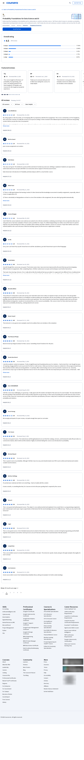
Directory (46, 683)
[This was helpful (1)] (7, 515)
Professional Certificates (9, 678)
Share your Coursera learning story (69, 645)
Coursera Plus (6, 675)
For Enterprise (6, 686)
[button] (10, 588)
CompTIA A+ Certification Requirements (71, 617)
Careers (5, 670)
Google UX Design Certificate (28, 633)
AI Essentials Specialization (51, 611)
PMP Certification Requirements (69, 636)
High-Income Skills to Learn (71, 628)
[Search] (70, 3)
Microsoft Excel (7, 625)
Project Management (8, 628)
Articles (46, 681)
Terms (45, 667)
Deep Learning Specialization (48, 627)
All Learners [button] (6, 104)
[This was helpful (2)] (7, 445)
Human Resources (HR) (9, 622)
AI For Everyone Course (50, 619)
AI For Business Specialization (48, 615)
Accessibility (47, 675)
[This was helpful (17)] (7, 177)
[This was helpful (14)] (7, 205)
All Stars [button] (17, 104)
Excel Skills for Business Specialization (50, 631)
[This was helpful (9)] (7, 307)
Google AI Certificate (28, 611)
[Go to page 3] (13, 592)
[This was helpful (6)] (7, 348)
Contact (46, 678)
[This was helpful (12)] (7, 231)
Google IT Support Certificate (28, 624)
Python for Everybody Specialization (50, 647)
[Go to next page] (21, 592)
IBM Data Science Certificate (30, 645)
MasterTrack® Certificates (10, 681)
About (4, 662)
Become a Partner (7, 694)
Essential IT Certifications (71, 625)
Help (45, 673)
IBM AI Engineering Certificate (28, 637)
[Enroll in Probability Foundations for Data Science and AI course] (17, 29)
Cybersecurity (6, 614)
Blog (24, 670)
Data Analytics (6, 617)
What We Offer (6, 665)
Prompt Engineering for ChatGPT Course (50, 643)
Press (45, 662)
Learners (25, 662)
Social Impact (6, 697)
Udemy (4, 702)
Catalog (5, 673)
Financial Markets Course (50, 635)
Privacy (46, 670)
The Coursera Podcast (29, 673)
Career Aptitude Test (70, 609)
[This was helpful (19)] (7, 151)
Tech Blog (26, 675)
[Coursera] (12, 3)
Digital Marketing (7, 620)
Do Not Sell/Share (48, 691)
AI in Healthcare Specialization (48, 622)
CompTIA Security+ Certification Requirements (71, 621)
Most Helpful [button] (29, 104)
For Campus (6, 691)
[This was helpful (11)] (7, 280)
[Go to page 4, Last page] (17, 592)
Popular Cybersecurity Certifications (70, 640)
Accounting (6, 609)
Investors (46, 665)
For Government (7, 689)
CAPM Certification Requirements (69, 612)
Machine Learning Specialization (48, 638)
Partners (25, 665)
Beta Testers (26, 667)
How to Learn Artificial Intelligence (70, 631)
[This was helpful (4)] (7, 377)
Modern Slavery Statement (51, 689)
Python (4, 630)
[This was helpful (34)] (7, 130)
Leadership (6, 667)
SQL (4, 633)
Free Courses (6, 699)
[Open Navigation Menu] (3, 3)
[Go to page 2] (10, 592)
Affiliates (46, 686)
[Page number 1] (6, 592)
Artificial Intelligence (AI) (9, 612)
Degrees (5, 683)
